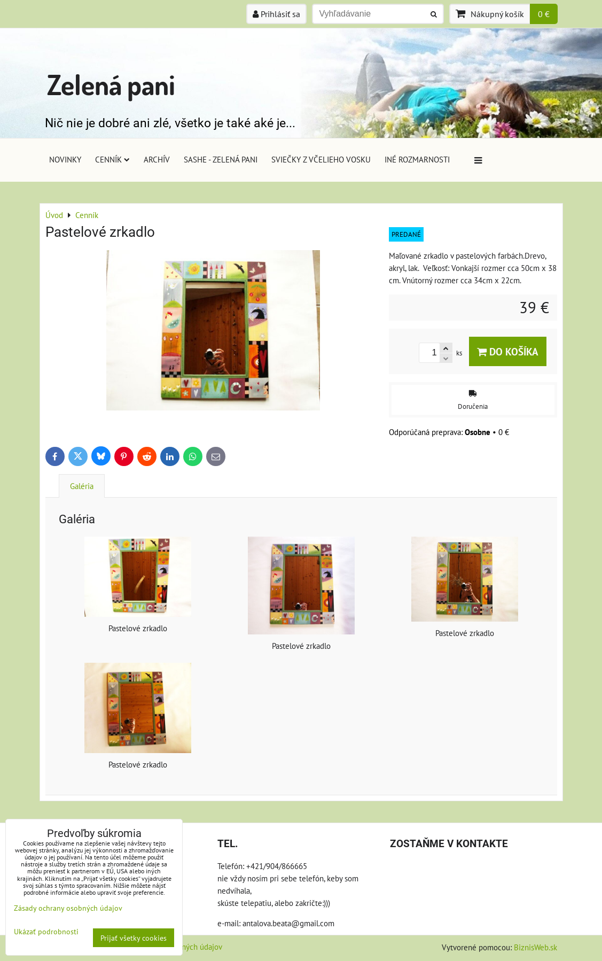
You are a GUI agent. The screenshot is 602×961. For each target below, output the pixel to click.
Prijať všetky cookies (133, 938)
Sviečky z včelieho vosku (321, 159)
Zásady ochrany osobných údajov (68, 908)
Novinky (65, 159)
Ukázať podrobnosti (46, 931)
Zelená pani (111, 84)
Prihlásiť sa (276, 14)
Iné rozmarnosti (417, 159)
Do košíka (507, 351)
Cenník (112, 159)
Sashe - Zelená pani (220, 159)
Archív (157, 159)
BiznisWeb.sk (535, 947)
